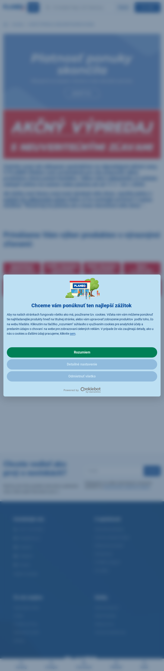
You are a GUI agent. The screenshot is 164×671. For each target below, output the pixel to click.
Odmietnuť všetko (82, 376)
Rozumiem (82, 352)
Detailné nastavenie (82, 364)
